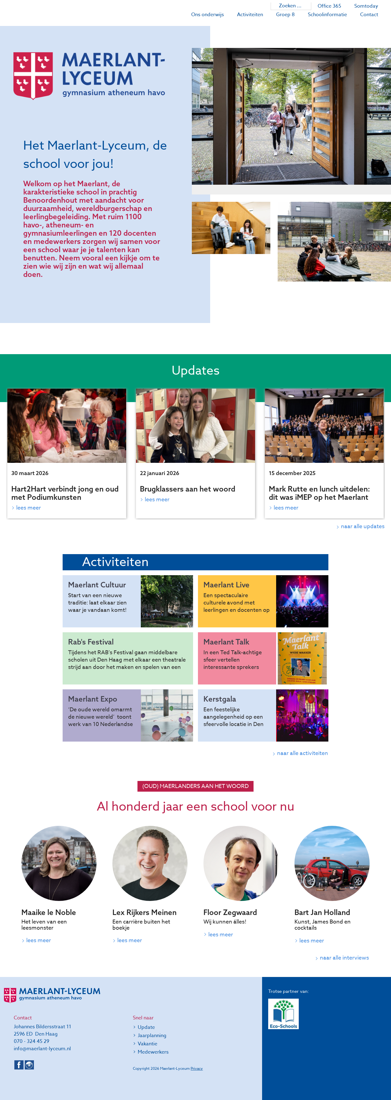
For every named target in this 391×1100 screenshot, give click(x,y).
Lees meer (28, 508)
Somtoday (366, 6)
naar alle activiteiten (302, 753)
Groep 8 (285, 14)
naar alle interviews (343, 958)
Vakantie (147, 1043)
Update (146, 1027)
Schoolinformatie (327, 14)
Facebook (19, 1064)
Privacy (197, 1068)
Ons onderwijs (207, 14)
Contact (369, 14)
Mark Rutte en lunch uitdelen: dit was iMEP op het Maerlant (319, 493)
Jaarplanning (152, 1035)
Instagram (29, 1064)
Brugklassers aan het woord (187, 488)
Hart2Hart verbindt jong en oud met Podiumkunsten (65, 493)
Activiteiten (250, 14)
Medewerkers (153, 1052)
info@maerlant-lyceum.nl (42, 1048)
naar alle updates (363, 526)
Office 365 (329, 6)
